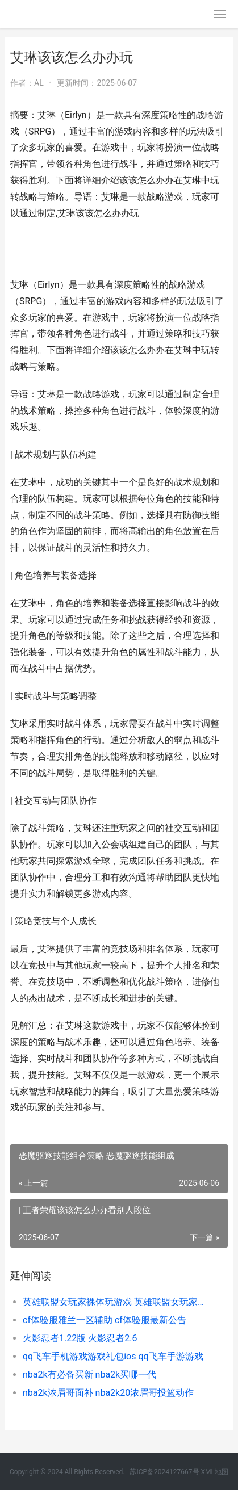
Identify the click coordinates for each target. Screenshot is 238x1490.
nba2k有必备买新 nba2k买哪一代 (89, 1374)
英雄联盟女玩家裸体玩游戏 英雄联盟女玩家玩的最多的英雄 (115, 1301)
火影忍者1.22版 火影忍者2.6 (80, 1338)
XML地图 (214, 1472)
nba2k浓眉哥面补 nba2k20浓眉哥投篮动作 (108, 1392)
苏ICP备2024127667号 (164, 1472)
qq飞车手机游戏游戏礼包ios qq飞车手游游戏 (113, 1356)
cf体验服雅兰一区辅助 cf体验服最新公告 (104, 1320)
